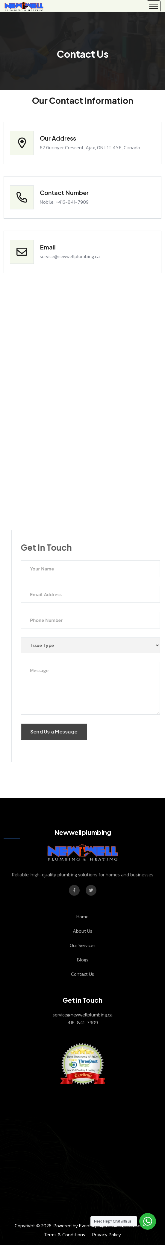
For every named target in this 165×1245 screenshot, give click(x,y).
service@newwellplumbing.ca (83, 1014)
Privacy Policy (106, 1234)
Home (82, 916)
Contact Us (82, 974)
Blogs (82, 959)
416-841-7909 (82, 1022)
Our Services (83, 945)
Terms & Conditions (64, 1234)
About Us (82, 930)
